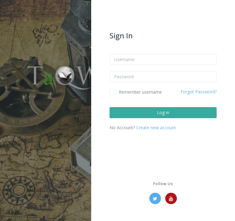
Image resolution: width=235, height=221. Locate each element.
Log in (163, 112)
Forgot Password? (199, 92)
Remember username (140, 92)
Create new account (156, 127)
